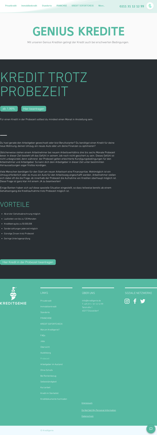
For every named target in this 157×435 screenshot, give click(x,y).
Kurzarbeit (45, 387)
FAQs (42, 335)
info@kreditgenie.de (91, 300)
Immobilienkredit (48, 306)
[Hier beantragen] (33, 109)
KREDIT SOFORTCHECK (51, 324)
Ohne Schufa (46, 370)
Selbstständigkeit (48, 381)
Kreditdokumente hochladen (53, 399)
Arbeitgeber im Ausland (51, 364)
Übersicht (45, 347)
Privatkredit (45, 301)
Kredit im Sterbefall (49, 393)
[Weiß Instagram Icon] (127, 301)
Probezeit (44, 358)
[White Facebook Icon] (135, 301)
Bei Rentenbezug (48, 376)
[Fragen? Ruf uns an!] (150, 6)
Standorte (45, 312)
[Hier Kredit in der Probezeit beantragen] (28, 262)
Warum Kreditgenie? (49, 329)
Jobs (42, 341)
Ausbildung (45, 353)
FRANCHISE (46, 318)
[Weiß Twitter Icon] (142, 301)
